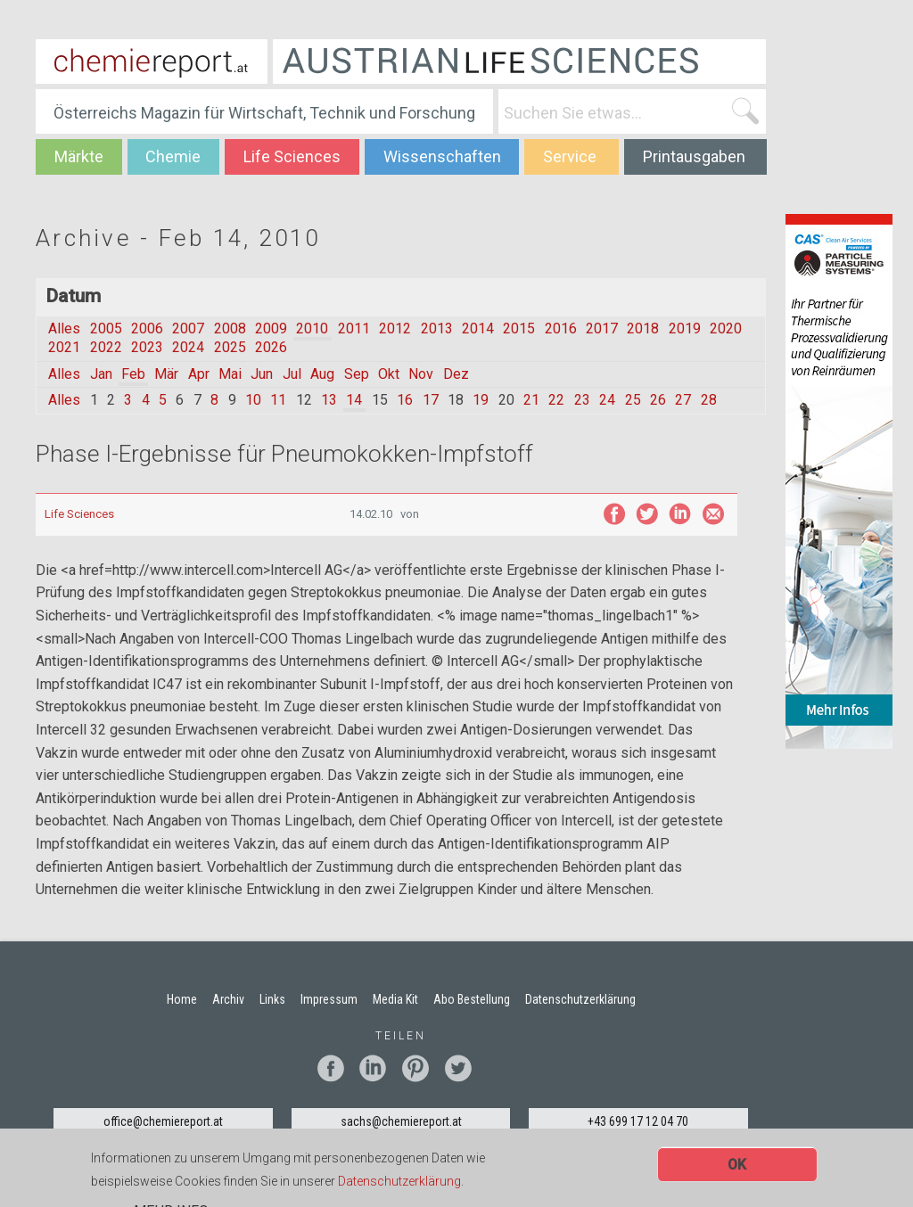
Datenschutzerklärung (399, 1181)
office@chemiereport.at (163, 1121)
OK (737, 1165)
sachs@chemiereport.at (401, 1121)
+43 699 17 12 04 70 (638, 1121)
